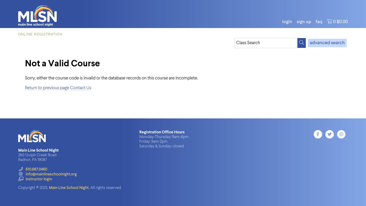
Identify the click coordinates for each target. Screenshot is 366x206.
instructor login (35, 179)
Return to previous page (47, 88)
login (287, 22)
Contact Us (80, 88)
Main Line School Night (69, 188)
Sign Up (304, 22)
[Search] (301, 43)
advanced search (327, 43)
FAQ (319, 22)
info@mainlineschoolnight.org (47, 174)
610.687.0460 (32, 169)
